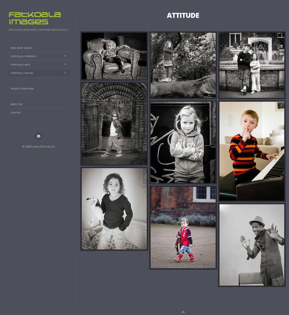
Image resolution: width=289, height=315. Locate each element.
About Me (16, 104)
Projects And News (22, 88)
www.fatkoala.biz (43, 146)
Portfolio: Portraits (23, 56)
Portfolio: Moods (22, 73)
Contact (16, 112)
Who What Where (21, 47)
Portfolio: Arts (20, 64)
